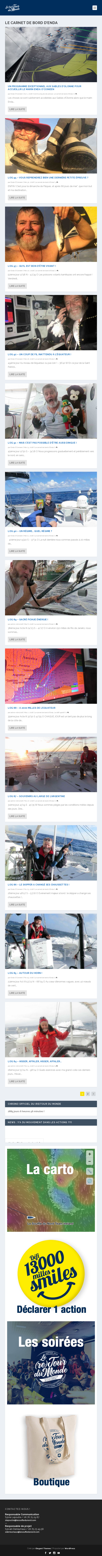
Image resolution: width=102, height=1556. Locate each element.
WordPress (70, 1548)
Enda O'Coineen (17, 94)
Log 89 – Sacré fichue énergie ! (28, 619)
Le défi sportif (59, 712)
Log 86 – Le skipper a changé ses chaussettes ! (38, 884)
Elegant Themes (43, 1548)
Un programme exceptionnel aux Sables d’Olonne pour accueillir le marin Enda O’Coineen (44, 88)
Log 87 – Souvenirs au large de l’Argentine (36, 796)
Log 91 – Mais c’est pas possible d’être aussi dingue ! (42, 442)
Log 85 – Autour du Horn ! (25, 973)
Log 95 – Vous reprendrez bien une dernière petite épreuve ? (48, 177)
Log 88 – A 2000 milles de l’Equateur (31, 708)
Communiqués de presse (43, 94)
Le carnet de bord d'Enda (63, 94)
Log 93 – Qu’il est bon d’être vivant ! (32, 266)
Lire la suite (17, 109)
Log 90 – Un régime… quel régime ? (30, 531)
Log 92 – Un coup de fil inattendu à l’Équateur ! (39, 354)
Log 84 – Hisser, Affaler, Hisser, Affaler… (35, 1061)
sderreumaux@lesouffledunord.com (22, 1532)
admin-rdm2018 (17, 624)
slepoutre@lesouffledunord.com (20, 1520)
